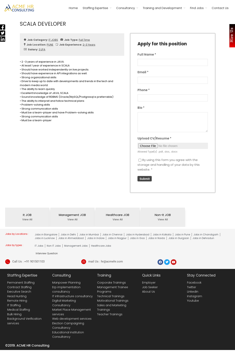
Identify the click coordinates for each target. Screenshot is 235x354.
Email (143, 72)
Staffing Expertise (95, 8)
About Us (148, 292)
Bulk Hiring (14, 314)
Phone (143, 90)
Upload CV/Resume (154, 138)
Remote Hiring (17, 301)
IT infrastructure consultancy (72, 296)
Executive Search (19, 292)
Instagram (194, 296)
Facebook (194, 283)
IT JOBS (53, 40)
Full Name (146, 54)
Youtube (193, 301)
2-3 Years (89, 45)
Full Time (84, 40)
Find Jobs (197, 8)
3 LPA (42, 49)
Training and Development (162, 8)
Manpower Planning (66, 283)
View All (27, 219)
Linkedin (192, 292)
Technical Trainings (110, 296)
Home (73, 8)
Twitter (191, 287)
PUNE (50, 45)
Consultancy (125, 8)
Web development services (72, 319)
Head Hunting (16, 296)
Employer (149, 283)
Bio (140, 108)
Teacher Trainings (109, 314)
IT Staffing (14, 305)
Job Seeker (150, 287)
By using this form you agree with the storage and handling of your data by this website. (168, 165)
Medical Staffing (18, 310)
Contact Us (220, 8)
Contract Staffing (19, 287)
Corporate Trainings (111, 283)
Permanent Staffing (21, 283)
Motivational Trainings (112, 301)
